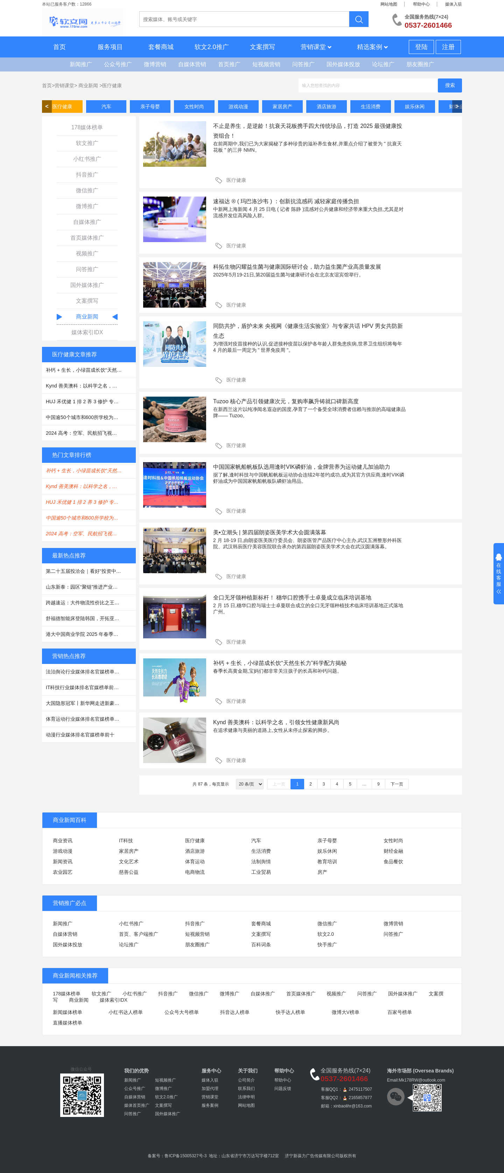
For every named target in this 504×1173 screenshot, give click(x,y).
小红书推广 (87, 159)
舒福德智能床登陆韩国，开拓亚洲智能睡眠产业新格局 (91, 618)
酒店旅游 (326, 106)
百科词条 (261, 944)
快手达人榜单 (290, 1012)
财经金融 (393, 851)
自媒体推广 (87, 222)
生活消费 (370, 106)
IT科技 (126, 840)
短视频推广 (165, 1080)
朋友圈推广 (420, 64)
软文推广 (87, 143)
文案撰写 (262, 46)
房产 (322, 872)
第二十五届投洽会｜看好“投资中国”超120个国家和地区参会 (91, 571)
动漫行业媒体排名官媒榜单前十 (80, 735)
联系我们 (246, 1088)
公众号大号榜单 (181, 1012)
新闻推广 (81, 64)
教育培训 (327, 861)
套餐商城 (161, 46)
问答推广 (303, 64)
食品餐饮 (393, 861)
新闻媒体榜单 (67, 1012)
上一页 (279, 784)
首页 (59, 46)
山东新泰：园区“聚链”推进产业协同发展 (89, 587)
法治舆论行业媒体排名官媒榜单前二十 (87, 671)
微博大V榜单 (345, 1012)
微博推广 (87, 206)
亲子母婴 (150, 106)
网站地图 (388, 4)
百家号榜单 (399, 1012)
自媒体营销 (192, 64)
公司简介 (246, 1080)
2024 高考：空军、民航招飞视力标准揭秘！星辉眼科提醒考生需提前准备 (91, 433)
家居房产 (282, 106)
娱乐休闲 (415, 106)
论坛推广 (383, 64)
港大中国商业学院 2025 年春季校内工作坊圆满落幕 (91, 634)
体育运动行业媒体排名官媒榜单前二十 (87, 719)
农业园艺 (62, 872)
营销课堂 (316, 47)
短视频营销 (266, 64)
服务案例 (210, 1105)
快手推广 (327, 944)
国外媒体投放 (343, 64)
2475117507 (360, 1089)
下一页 (397, 784)
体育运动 (195, 861)
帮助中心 (421, 4)
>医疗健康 (110, 85)
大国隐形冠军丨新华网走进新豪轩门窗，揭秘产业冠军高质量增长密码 (91, 703)
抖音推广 (87, 175)
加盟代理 (210, 1088)
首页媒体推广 (87, 238)
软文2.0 (325, 934)
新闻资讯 (62, 861)
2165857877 (360, 1097)
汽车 (106, 106)
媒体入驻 (453, 4)
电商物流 (195, 872)
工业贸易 (261, 872)
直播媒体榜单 (67, 1022)
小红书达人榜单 (125, 1012)
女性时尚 (194, 106)
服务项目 (110, 46)
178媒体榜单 (87, 127)
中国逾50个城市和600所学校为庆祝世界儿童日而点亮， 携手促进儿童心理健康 (91, 417)
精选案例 (372, 47)
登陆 (421, 46)
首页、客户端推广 (138, 934)
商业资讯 (62, 840)
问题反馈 (282, 1088)
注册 (448, 46)
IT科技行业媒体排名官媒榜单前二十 (85, 687)
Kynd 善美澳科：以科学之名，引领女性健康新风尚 (91, 386)
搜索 (450, 85)
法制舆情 (261, 861)
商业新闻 (88, 85)
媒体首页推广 (136, 1105)
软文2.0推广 (212, 46)
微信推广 (87, 190)
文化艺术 (129, 861)
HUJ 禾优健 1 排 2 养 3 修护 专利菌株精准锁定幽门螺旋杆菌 (91, 401)
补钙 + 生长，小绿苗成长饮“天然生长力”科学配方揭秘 (91, 370)
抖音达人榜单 (235, 1012)
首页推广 (229, 64)
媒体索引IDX (87, 332)
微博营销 (155, 64)
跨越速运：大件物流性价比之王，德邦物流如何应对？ (91, 602)
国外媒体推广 (87, 285)
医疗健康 (62, 106)
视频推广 (87, 253)
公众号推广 (118, 64)
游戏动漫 (238, 106)
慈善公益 (129, 872)
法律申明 (246, 1097)
